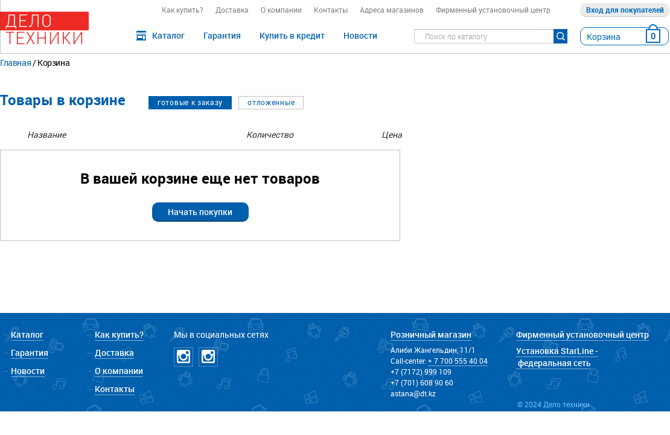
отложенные (271, 102)
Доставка (232, 9)
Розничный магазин (431, 334)
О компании (281, 9)
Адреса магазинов (392, 9)
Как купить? (182, 9)
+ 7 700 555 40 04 (458, 361)
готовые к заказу (190, 102)
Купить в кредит (292, 35)
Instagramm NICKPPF (208, 357)
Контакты (331, 9)
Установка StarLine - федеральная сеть (557, 357)
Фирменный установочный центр (493, 9)
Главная (15, 62)
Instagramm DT (183, 357)
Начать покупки (200, 212)
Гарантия (222, 35)
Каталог (168, 35)
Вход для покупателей (625, 9)
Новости (360, 35)
